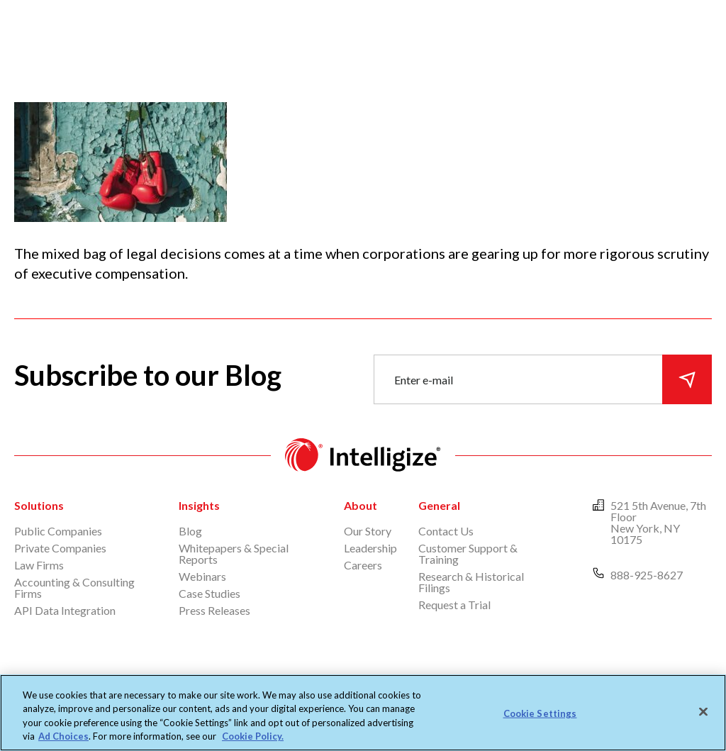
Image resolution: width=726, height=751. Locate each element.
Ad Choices (63, 736)
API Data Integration (65, 610)
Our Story (367, 531)
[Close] (703, 711)
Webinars (202, 576)
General (439, 505)
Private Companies (60, 548)
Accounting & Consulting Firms (74, 587)
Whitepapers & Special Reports (234, 553)
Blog (190, 531)
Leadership (370, 548)
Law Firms (39, 565)
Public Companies (58, 531)
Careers (363, 565)
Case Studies (209, 593)
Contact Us (446, 531)
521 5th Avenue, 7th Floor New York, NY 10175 (658, 522)
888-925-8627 (646, 575)
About (360, 505)
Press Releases (214, 610)
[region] (363, 712)
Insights (199, 505)
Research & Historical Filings (471, 581)
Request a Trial (454, 604)
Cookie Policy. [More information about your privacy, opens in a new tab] (253, 736)
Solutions (39, 505)
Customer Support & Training (468, 553)
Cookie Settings (540, 713)
